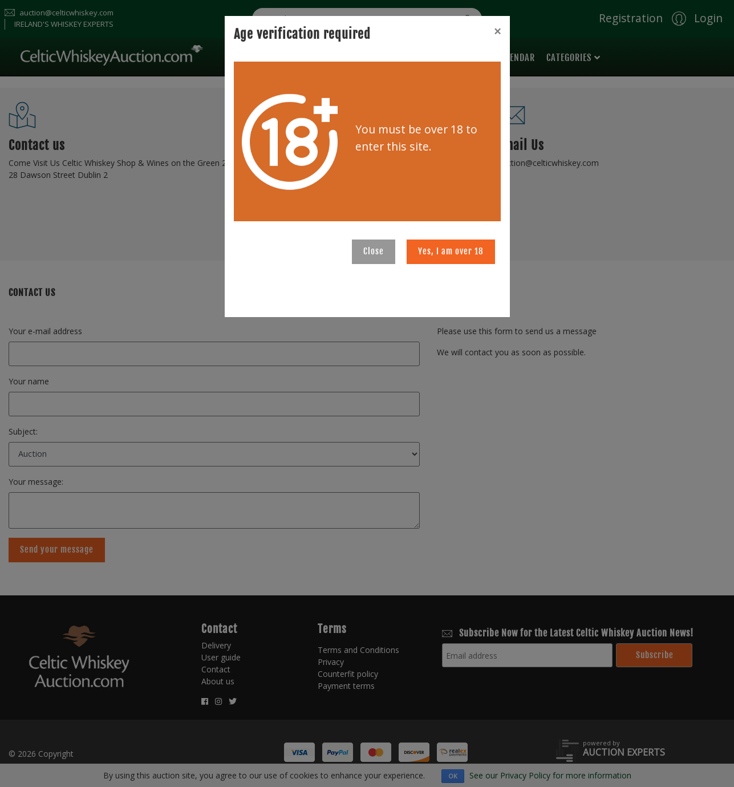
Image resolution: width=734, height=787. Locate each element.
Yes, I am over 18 (451, 251)
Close (373, 251)
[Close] (497, 31)
